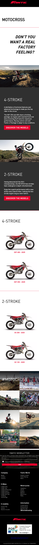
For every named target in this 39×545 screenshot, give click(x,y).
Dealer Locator (24, 475)
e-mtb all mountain (6, 489)
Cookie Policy (24, 505)
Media (2, 475)
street (22, 489)
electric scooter (5, 509)
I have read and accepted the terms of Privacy (17, 461)
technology (4, 497)
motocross (23, 494)
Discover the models (17, 127)
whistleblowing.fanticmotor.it (19, 538)
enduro (22, 491)
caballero (23, 488)
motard (22, 492)
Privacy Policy (24, 507)
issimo (3, 508)
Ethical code (24, 508)
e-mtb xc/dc (4, 486)
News (22, 478)
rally (21, 495)
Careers (3, 478)
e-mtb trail (4, 488)
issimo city (4, 506)
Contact (3, 477)
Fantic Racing (24, 477)
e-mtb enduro (4, 491)
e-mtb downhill (5, 492)
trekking (3, 495)
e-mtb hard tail (5, 494)
